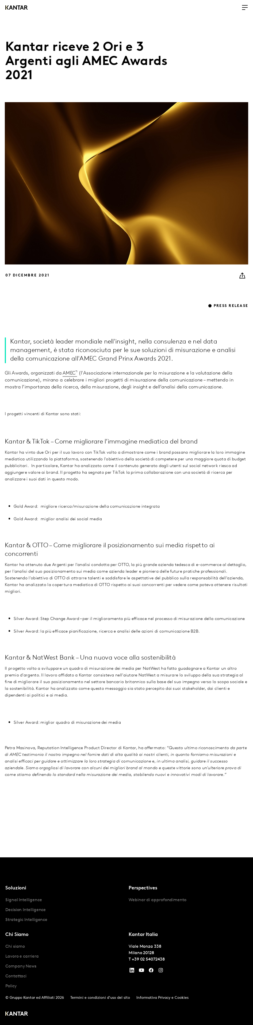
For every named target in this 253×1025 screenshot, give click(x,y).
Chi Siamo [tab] (17, 934)
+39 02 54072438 (148, 959)
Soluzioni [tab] (15, 888)
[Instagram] (161, 971)
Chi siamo (15, 947)
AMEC (69, 385)
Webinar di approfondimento (157, 900)
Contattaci (15, 976)
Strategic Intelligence (26, 920)
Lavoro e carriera (22, 956)
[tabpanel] (64, 910)
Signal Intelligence (23, 900)
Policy (11, 986)
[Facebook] (151, 971)
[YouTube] (132, 971)
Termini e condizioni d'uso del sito (100, 998)
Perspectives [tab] (143, 888)
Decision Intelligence (25, 910)
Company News (20, 966)
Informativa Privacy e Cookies (162, 998)
